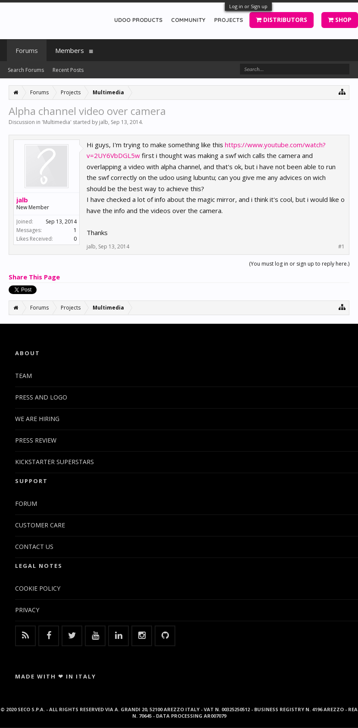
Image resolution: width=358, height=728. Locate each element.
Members (69, 50)
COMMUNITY (188, 19)
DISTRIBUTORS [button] (281, 19)
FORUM (26, 503)
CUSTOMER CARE (40, 525)
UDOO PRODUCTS (138, 19)
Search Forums (26, 70)
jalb (103, 122)
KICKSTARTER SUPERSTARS (54, 462)
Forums (27, 50)
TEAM (23, 376)
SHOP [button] (340, 19)
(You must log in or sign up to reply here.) (299, 263)
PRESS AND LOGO (41, 397)
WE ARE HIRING (37, 419)
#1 (341, 246)
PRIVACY (27, 610)
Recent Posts (68, 70)
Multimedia (56, 122)
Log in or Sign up (248, 6)
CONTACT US (34, 546)
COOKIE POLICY (37, 588)
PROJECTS (228, 19)
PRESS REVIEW (35, 440)
